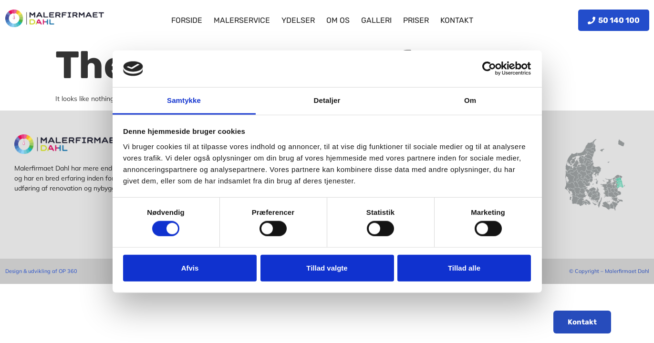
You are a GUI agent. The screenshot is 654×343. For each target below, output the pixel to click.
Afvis (190, 267)
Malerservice (242, 20)
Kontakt (456, 20)
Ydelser (298, 20)
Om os (338, 20)
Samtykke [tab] (184, 100)
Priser (416, 20)
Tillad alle (464, 267)
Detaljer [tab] (327, 100)
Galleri (376, 20)
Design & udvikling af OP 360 (41, 271)
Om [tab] (470, 100)
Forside (186, 20)
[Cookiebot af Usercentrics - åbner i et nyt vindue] (489, 68)
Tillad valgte (326, 267)
